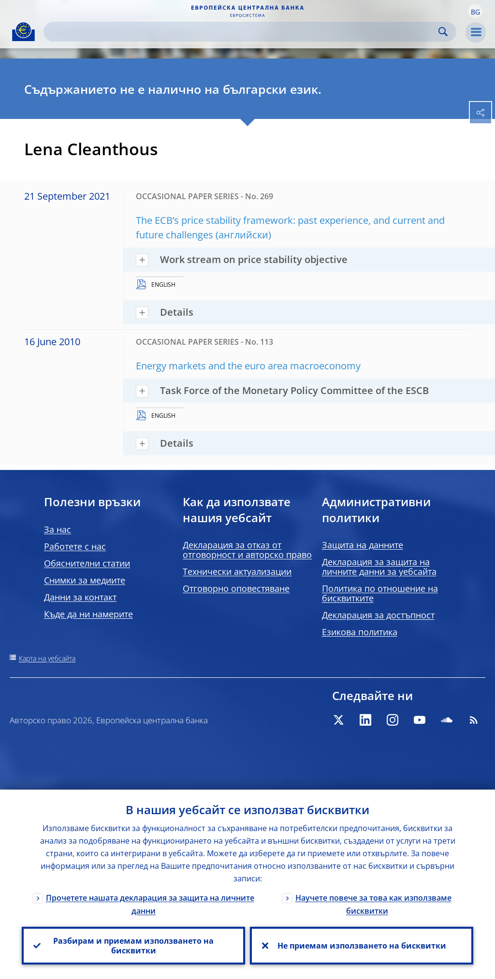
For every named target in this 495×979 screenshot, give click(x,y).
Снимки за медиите (84, 580)
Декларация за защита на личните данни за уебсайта (379, 566)
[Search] (242, 31)
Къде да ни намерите (88, 614)
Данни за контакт (80, 597)
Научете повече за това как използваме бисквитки (373, 904)
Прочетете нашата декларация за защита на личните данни (150, 904)
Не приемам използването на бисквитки (361, 945)
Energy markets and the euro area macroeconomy (248, 365)
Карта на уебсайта (47, 658)
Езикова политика (359, 632)
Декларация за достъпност (378, 615)
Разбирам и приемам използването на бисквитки (133, 945)
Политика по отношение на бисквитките (380, 593)
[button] (475, 11)
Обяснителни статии (87, 563)
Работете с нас (75, 546)
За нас (57, 529)
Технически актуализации (237, 571)
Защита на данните (362, 545)
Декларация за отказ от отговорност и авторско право (247, 549)
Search (443, 31)
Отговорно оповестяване (236, 588)
